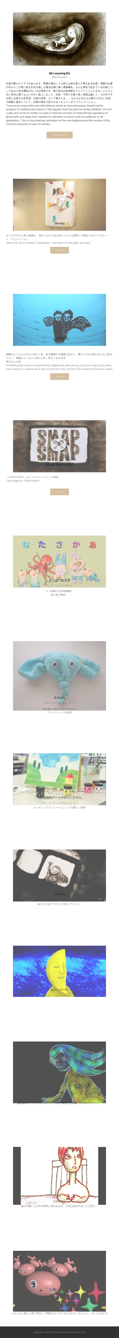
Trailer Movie (59, 137)
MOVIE (59, 253)
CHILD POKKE (15, 6)
